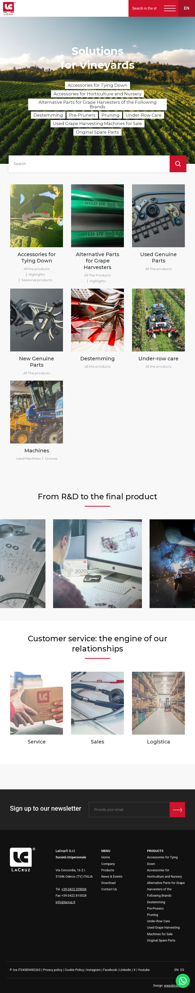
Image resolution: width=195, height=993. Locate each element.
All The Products (97, 275)
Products (107, 870)
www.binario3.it (174, 985)
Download (108, 883)
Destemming (48, 115)
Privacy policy (52, 970)
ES (182, 970)
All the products (37, 269)
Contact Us (109, 889)
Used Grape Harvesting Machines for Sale (97, 123)
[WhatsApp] (183, 981)
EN (176, 970)
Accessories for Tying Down (97, 85)
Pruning (111, 115)
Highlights (37, 274)
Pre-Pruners (82, 115)
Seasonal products (36, 280)
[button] (184, 565)
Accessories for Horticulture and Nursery (97, 93)
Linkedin (125, 970)
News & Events (111, 876)
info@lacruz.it (65, 902)
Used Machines (28, 458)
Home (105, 857)
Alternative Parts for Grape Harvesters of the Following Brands (98, 104)
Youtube (144, 970)
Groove (51, 458)
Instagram (93, 970)
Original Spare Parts (97, 132)
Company (108, 864)
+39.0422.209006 (74, 889)
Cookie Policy (74, 970)
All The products (158, 269)
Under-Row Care (143, 115)
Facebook (110, 970)
